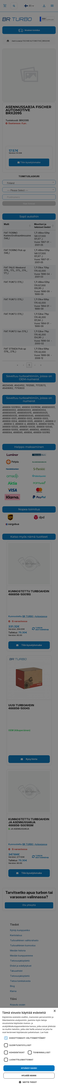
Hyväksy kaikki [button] (29, 1068)
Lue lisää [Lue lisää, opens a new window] (44, 1032)
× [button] (54, 1011)
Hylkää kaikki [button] (28, 1075)
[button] (29, 1082)
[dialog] (29, 1047)
